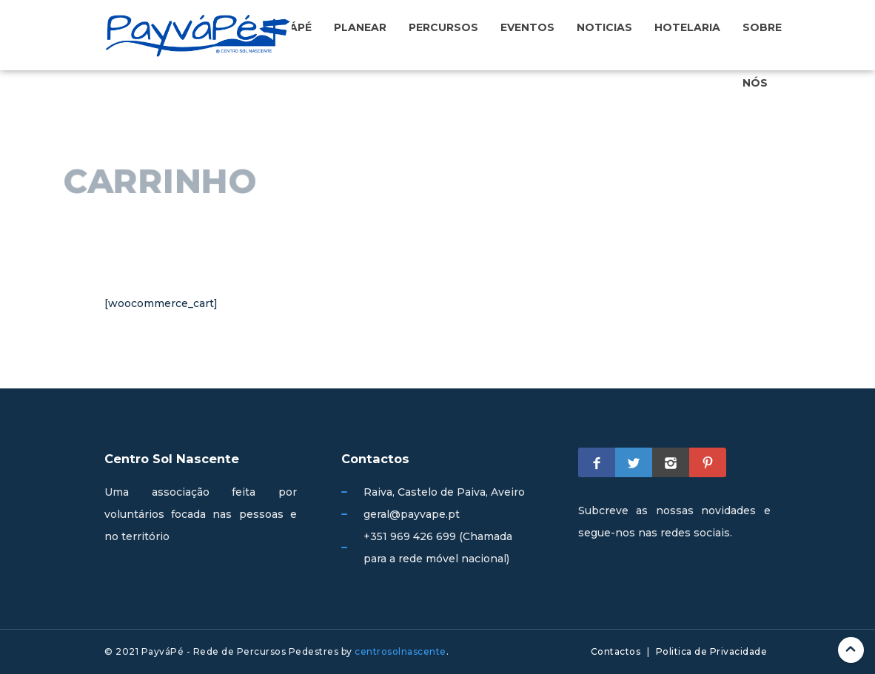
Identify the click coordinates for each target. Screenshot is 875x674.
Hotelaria (687, 27)
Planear (360, 27)
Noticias (604, 27)
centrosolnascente (400, 651)
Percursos (443, 27)
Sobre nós (762, 55)
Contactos (616, 651)
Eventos (527, 27)
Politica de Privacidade (712, 651)
